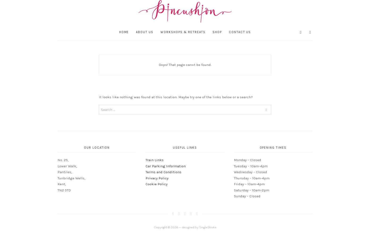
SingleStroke (207, 227)
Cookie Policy (157, 184)
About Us (144, 32)
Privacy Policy (157, 178)
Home (124, 32)
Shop (217, 32)
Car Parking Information (166, 166)
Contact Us (240, 32)
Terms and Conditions (163, 172)
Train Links (155, 160)
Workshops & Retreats (183, 32)
